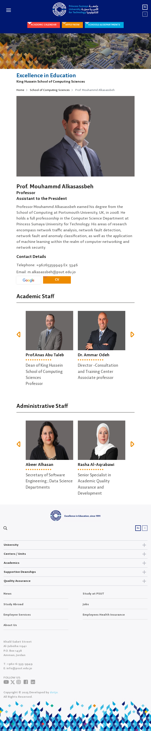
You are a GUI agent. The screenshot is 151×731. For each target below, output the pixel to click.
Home (20, 90)
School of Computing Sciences (50, 90)
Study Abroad (13, 607)
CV (57, 279)
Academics (75, 563)
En (145, 7)
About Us (10, 628)
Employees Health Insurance (104, 618)
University (75, 545)
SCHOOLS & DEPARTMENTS (104, 25)
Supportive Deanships (75, 572)
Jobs (86, 607)
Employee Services (17, 618)
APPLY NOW (72, 25)
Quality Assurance (75, 581)
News (7, 597)
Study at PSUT (93, 597)
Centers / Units (75, 554)
